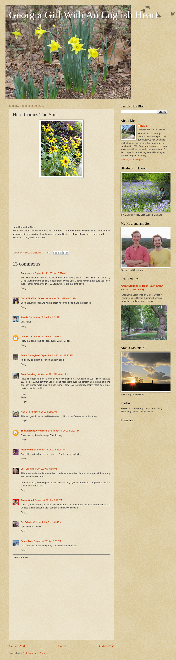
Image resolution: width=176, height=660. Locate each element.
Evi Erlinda (26, 522)
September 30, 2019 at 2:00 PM (63, 430)
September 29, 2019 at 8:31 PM (52, 374)
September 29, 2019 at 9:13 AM (44, 317)
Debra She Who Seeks (32, 298)
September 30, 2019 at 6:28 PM (49, 449)
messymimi (27, 449)
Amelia (24, 317)
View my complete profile (133, 159)
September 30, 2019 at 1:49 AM (41, 411)
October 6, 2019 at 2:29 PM (47, 541)
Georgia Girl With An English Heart (83, 14)
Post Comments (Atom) (34, 653)
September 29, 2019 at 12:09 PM (45, 336)
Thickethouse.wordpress (34, 430)
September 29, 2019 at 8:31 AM (60, 298)
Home (62, 646)
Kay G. (144, 126)
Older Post (106, 646)
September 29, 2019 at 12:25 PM (57, 355)
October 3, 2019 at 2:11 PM (48, 500)
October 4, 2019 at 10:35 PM (47, 522)
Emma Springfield (30, 355)
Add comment (21, 557)
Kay (23, 411)
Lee (23, 468)
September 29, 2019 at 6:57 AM (50, 273)
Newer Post (17, 646)
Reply (23, 288)
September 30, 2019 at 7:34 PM (41, 468)
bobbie (24, 336)
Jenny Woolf (27, 500)
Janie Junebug (28, 374)
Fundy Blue (27, 541)
